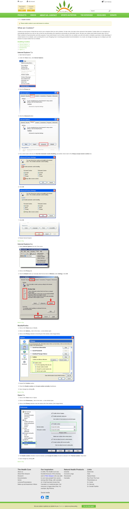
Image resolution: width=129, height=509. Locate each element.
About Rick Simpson (24, 474)
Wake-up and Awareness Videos (27, 484)
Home (19, 19)
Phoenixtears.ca (92, 480)
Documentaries (22, 478)
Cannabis (67, 478)
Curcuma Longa (69, 474)
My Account (32, 1)
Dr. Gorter (90, 482)
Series (20, 480)
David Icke (90, 472)
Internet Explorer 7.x (24, 44)
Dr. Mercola (90, 484)
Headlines (101, 15)
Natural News (91, 476)
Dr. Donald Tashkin (92, 486)
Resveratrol (67, 476)
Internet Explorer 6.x (24, 46)
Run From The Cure (93, 478)
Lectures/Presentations (24, 482)
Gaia (88, 474)
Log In (21, 1)
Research (20, 476)
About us (20, 472)
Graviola (66, 472)
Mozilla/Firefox (23, 47)
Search (89, 11)
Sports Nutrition (68, 15)
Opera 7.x (22, 49)
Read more (62, 506)
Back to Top (21, 241)
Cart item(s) (107, 2)
